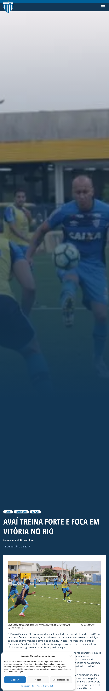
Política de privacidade (45, 686)
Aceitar (15, 679)
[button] (70, 656)
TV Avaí (35, 511)
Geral (8, 511)
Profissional (21, 511)
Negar (38, 679)
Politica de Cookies (28, 686)
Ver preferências (61, 679)
